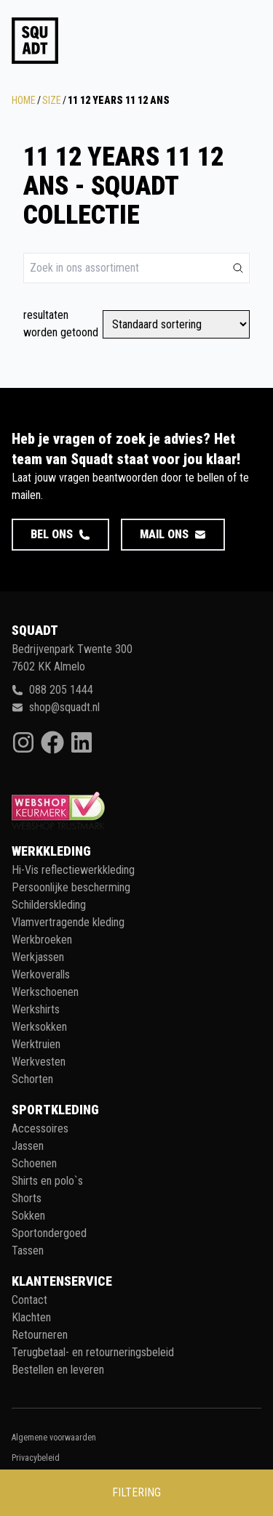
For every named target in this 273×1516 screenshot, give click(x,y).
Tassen (28, 1250)
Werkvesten (39, 1062)
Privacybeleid (36, 1458)
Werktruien (36, 1044)
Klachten (31, 1317)
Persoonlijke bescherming (71, 887)
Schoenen (34, 1163)
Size (51, 100)
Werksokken (39, 1027)
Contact (29, 1300)
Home (24, 100)
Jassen (28, 1146)
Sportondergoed (49, 1233)
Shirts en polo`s (47, 1181)
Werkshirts (36, 1009)
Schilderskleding (49, 905)
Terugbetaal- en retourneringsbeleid (93, 1352)
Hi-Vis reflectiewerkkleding (73, 870)
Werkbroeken (42, 940)
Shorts (26, 1198)
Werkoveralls (41, 974)
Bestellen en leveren (58, 1370)
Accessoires (40, 1128)
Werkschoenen (45, 992)
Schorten (32, 1079)
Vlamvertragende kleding (68, 922)
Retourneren (40, 1335)
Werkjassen (38, 957)
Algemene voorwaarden (54, 1437)
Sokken (28, 1216)
